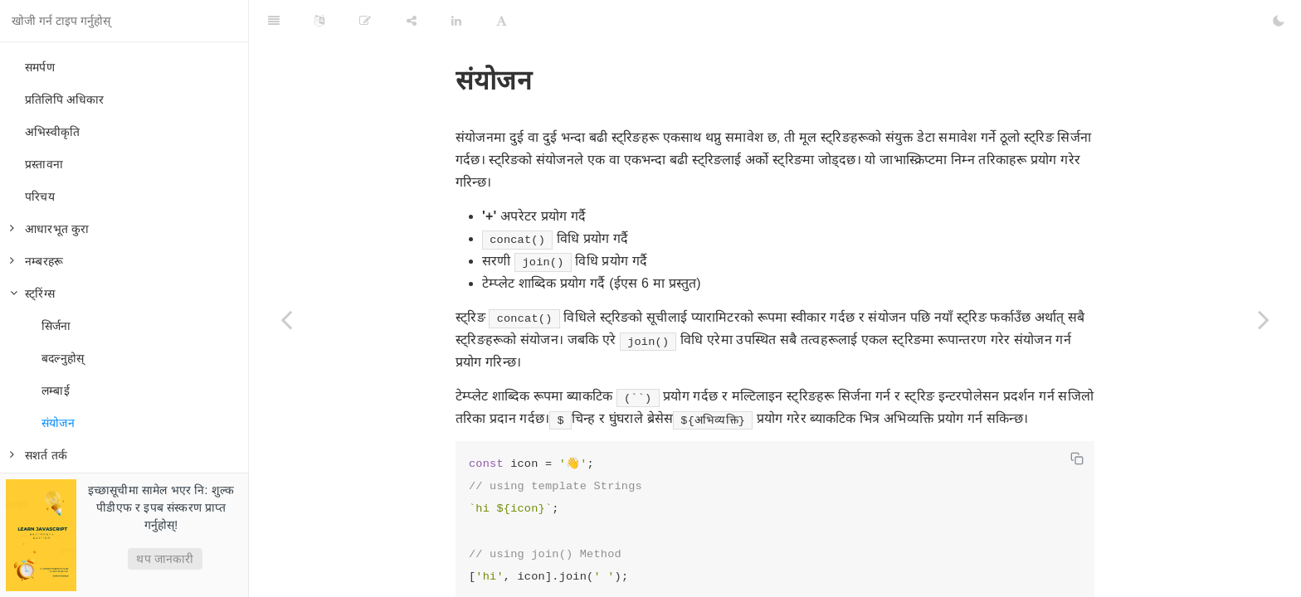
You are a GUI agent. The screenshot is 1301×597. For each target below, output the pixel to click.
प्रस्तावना (44, 164)
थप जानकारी (164, 558)
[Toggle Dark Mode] (1278, 20)
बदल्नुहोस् (62, 358)
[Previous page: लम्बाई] (286, 319)
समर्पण (40, 67)
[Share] (411, 20)
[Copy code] (1077, 458)
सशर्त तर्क (38, 455)
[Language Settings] (319, 20)
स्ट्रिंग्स (32, 293)
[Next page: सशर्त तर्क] (1263, 319)
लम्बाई (55, 390)
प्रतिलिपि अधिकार (65, 99)
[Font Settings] (501, 20)
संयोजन (58, 423)
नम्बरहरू (36, 261)
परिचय (40, 196)
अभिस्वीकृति (52, 131)
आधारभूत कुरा (50, 228)
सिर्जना (56, 325)
